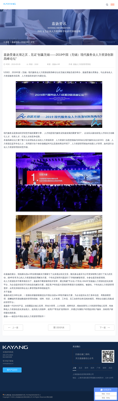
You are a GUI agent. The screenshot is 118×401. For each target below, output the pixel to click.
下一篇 (105, 327)
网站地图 (50, 397)
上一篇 (13, 327)
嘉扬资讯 (15, 42)
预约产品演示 (12, 370)
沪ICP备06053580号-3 (32, 395)
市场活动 (25, 42)
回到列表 (59, 327)
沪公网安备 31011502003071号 (14, 395)
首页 (7, 42)
